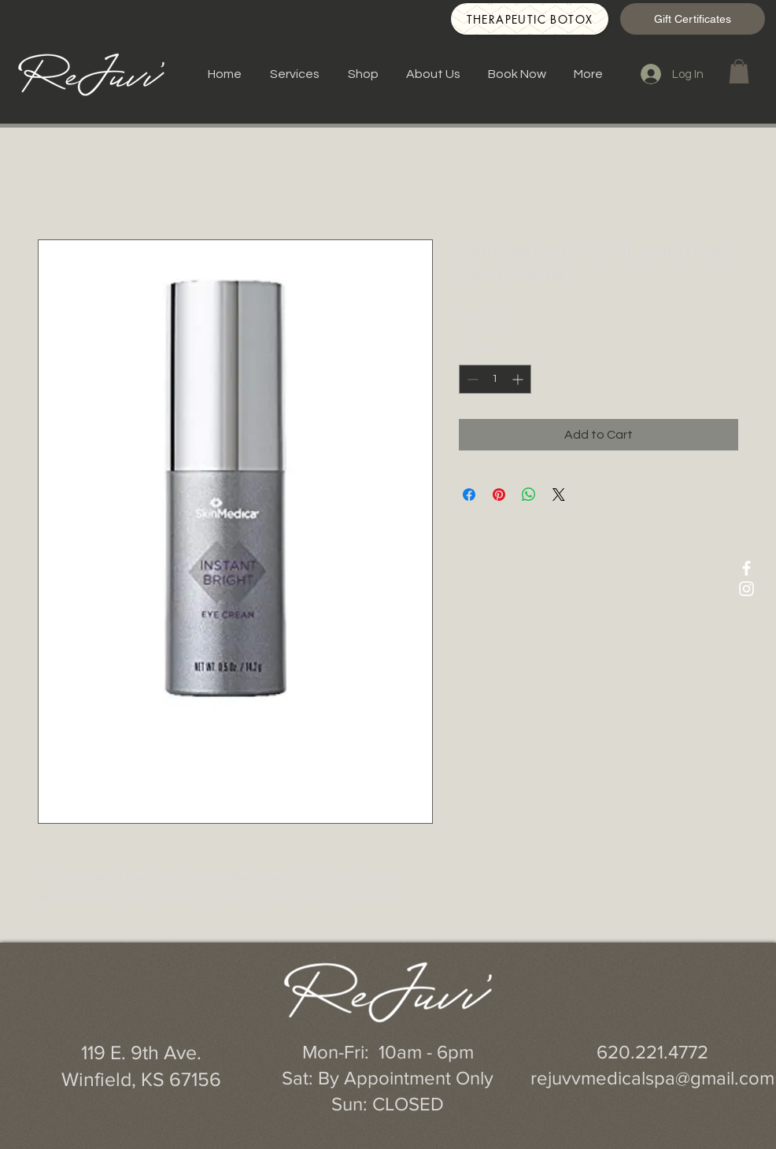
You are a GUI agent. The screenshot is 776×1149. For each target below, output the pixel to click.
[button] (739, 71)
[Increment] (519, 379)
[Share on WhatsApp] (528, 494)
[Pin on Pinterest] (499, 494)
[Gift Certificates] (692, 19)
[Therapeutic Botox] (529, 19)
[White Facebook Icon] (746, 568)
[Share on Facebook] (469, 494)
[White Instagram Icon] (746, 589)
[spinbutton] (495, 379)
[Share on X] (558, 494)
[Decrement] (471, 379)
